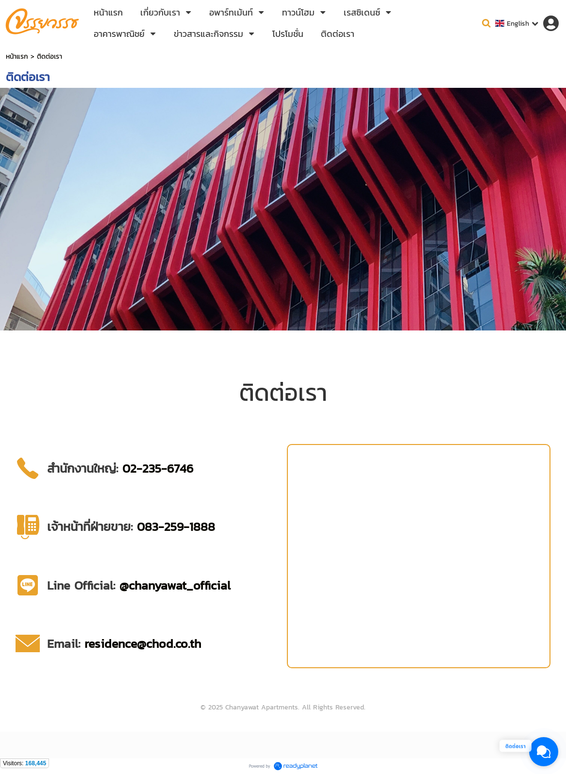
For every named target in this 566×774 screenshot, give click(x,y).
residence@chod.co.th (142, 643)
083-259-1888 (176, 526)
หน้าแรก (17, 56)
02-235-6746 (157, 468)
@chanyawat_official (175, 585)
